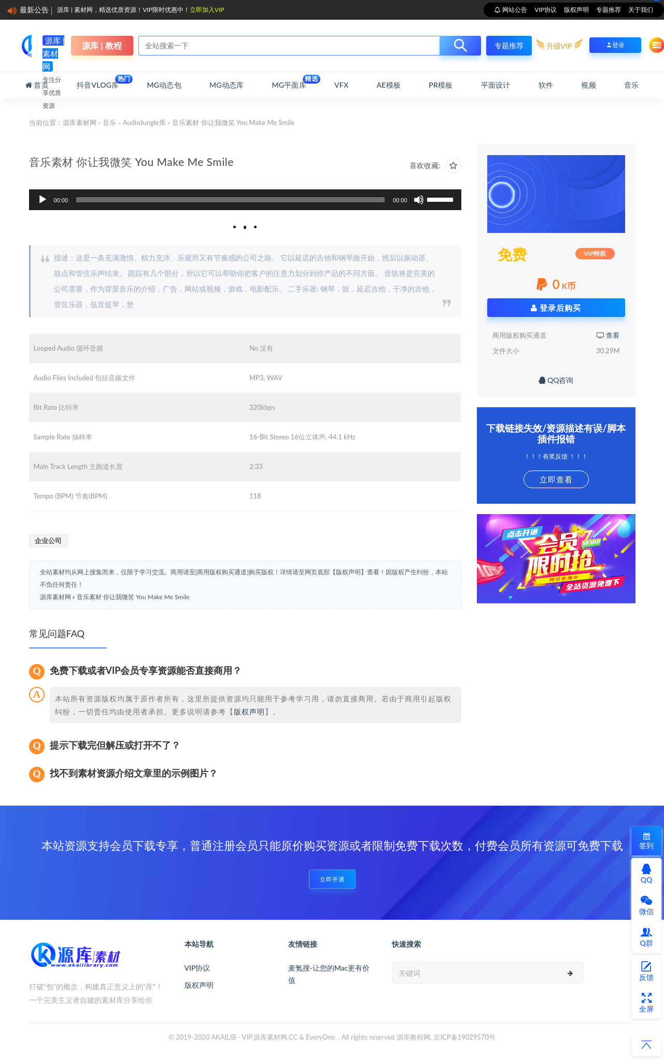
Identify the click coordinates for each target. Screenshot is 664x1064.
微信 (646, 905)
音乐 (631, 84)
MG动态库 (226, 84)
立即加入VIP (207, 9)
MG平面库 (289, 82)
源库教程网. (414, 1037)
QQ (646, 873)
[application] (245, 199)
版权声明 (576, 9)
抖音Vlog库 (98, 82)
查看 (608, 335)
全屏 (646, 1002)
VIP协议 (545, 9)
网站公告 (514, 9)
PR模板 (441, 84)
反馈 (646, 971)
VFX (341, 84)
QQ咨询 (556, 380)
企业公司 (48, 540)
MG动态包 (164, 84)
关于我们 (640, 9)
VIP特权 (595, 253)
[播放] (42, 200)
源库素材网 (79, 122)
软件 (546, 84)
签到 (646, 841)
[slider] (230, 199)
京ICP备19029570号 (464, 1037)
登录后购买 (556, 307)
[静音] (419, 200)
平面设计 (496, 84)
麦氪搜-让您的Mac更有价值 (329, 974)
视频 (588, 84)
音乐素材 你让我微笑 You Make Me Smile (133, 597)
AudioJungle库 (144, 122)
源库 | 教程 (101, 45)
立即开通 (332, 879)
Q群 (646, 937)
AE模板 (389, 84)
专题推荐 (608, 9)
